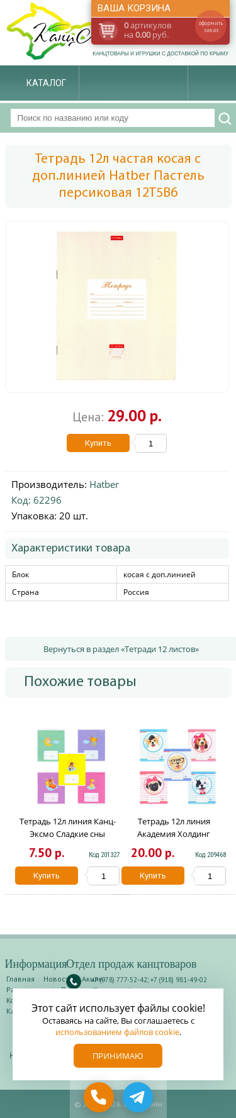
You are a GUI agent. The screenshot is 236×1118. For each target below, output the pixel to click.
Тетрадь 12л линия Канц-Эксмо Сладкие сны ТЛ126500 (68, 834)
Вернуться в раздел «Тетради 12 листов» (121, 649)
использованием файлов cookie (117, 1032)
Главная (20, 978)
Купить (98, 443)
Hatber (104, 484)
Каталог (46, 83)
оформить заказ (211, 26)
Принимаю (118, 1055)
